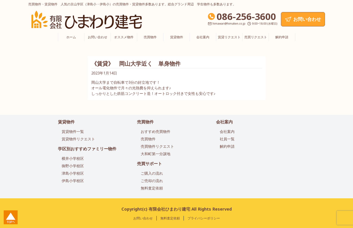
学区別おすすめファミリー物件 (87, 148)
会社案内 (202, 37)
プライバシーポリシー (204, 218)
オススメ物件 (124, 37)
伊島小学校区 (73, 180)
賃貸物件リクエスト (78, 138)
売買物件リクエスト (157, 146)
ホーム (71, 37)
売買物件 (150, 37)
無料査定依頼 (152, 188)
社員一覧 (227, 138)
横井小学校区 (73, 158)
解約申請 (281, 37)
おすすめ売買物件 (155, 131)
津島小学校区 (73, 173)
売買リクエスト (255, 37)
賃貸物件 (176, 37)
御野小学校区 (73, 165)
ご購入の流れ (152, 173)
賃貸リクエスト (229, 37)
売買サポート (149, 163)
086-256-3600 (246, 16)
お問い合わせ (97, 37)
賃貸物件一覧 (73, 131)
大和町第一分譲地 (155, 153)
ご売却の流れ (152, 180)
